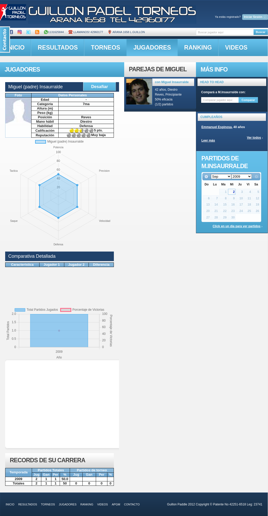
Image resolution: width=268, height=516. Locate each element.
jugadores (152, 47)
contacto (132, 504)
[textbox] (225, 32)
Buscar (260, 32)
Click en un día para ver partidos (237, 226)
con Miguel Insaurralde (172, 82)
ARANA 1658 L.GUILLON (126, 32)
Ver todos (254, 137)
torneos (105, 47)
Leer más (208, 140)
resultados (58, 47)
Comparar (248, 99)
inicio (10, 504)
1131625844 (54, 32)
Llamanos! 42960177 (85, 32)
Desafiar (99, 86)
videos (236, 47)
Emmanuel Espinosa (216, 127)
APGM (116, 504)
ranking (198, 47)
